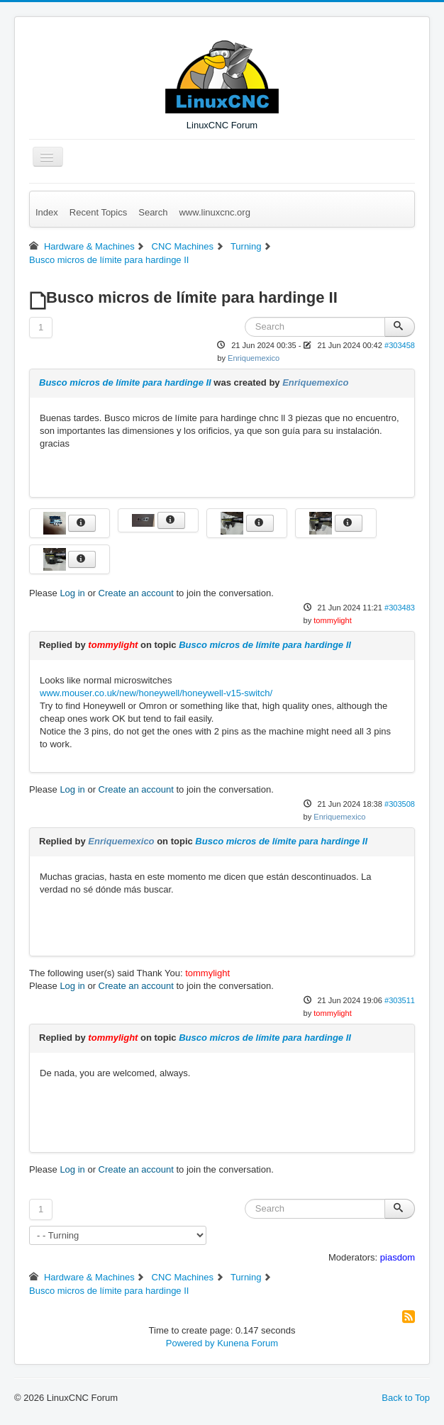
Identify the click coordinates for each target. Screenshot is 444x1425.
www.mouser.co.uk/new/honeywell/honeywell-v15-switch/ (156, 693)
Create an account (136, 593)
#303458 (399, 345)
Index (46, 212)
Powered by (190, 1343)
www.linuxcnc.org (214, 212)
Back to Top (406, 1397)
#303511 (399, 1000)
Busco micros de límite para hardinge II (125, 382)
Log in (72, 593)
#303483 (399, 607)
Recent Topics (98, 212)
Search (152, 212)
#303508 (399, 804)
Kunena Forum (247, 1343)
